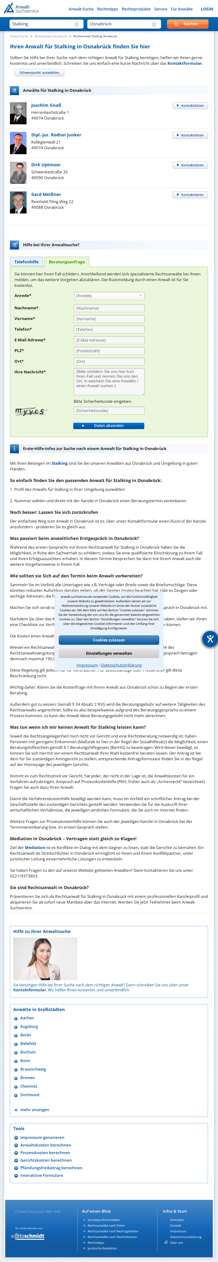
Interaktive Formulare (41, 1175)
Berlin (25, 1035)
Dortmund (29, 1094)
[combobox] (109, 296)
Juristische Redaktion (102, 1248)
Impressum (87, 665)
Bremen (27, 1077)
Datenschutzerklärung (121, 665)
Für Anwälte (182, 9)
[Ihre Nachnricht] (109, 381)
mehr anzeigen (34, 1109)
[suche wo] (120, 24)
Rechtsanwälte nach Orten (106, 1225)
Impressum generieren (42, 1137)
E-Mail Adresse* (29, 340)
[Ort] (109, 361)
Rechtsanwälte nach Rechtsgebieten (113, 1231)
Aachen (27, 1018)
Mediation (35, 847)
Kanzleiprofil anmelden (104, 1220)
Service (160, 9)
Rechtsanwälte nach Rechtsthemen (112, 1237)
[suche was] (42, 24)
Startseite (177, 1220)
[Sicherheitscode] (109, 411)
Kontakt (176, 1225)
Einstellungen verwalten (109, 653)
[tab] (39, 72)
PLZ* (19, 350)
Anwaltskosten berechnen (45, 1145)
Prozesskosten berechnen (45, 1152)
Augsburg (29, 1026)
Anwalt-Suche (81, 9)
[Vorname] (109, 319)
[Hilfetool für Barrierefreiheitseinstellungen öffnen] (210, 639)
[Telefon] (109, 329)
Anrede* (22, 295)
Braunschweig (33, 1069)
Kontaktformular (185, 63)
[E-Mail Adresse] (109, 340)
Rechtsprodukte (136, 9)
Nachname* (26, 308)
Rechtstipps (107, 9)
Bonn (25, 1060)
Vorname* (24, 318)
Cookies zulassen (109, 640)
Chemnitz (28, 1086)
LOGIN (207, 9)
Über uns (176, 1242)
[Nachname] (109, 308)
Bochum (28, 1052)
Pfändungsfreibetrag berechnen (51, 1167)
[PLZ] (109, 351)
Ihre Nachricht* (30, 372)
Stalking (60, 463)
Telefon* (23, 329)
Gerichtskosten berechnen (46, 1160)
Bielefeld (28, 1043)
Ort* (18, 361)
